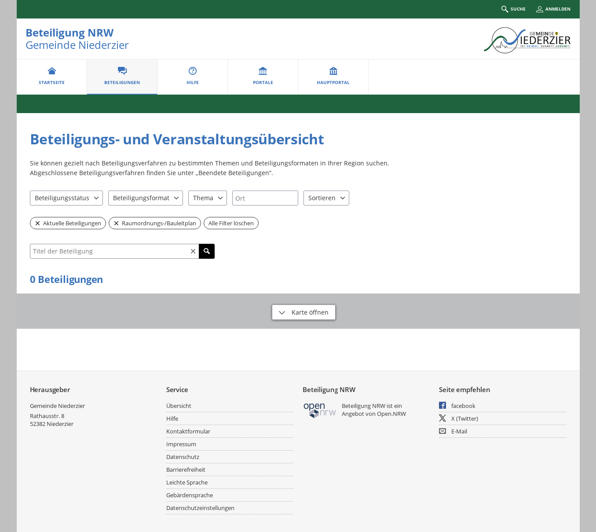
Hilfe (172, 418)
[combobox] (265, 198)
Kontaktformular (188, 431)
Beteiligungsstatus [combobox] (62, 198)
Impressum (181, 444)
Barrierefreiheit (185, 469)
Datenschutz (182, 457)
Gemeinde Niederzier (57, 406)
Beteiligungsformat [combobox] (141, 198)
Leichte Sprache (187, 482)
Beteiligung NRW (69, 32)
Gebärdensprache (189, 495)
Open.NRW (391, 414)
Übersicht (178, 406)
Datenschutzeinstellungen (200, 508)
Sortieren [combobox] (322, 198)
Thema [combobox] (203, 198)
